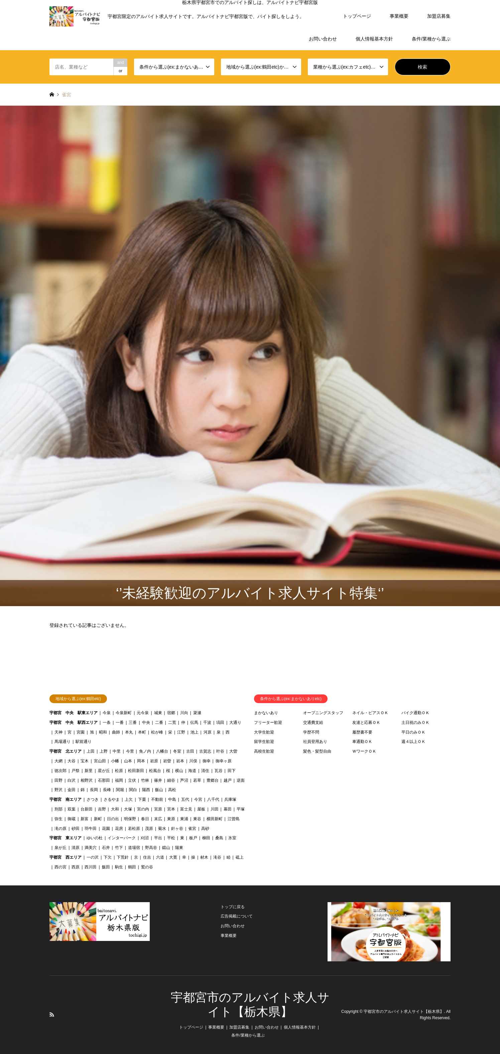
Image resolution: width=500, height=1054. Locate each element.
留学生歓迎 (264, 741)
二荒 (172, 722)
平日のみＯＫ (413, 732)
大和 (115, 809)
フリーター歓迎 (268, 722)
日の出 (113, 819)
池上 (195, 732)
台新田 (87, 809)
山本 (128, 761)
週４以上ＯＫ (413, 741)
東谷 (197, 819)
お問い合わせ (323, 38)
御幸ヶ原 (224, 761)
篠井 (158, 780)
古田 (190, 751)
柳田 (206, 838)
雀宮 (192, 828)
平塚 (241, 809)
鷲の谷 (147, 867)
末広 (158, 819)
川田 (215, 809)
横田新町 (215, 819)
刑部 (58, 809)
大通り (235, 722)
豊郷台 (213, 780)
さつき (93, 799)
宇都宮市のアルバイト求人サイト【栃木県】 (404, 1011)
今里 (130, 751)
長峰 (107, 789)
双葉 (72, 809)
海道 (192, 770)
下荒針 (123, 857)
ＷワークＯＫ (364, 751)
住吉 (147, 857)
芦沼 (184, 780)
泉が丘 (60, 847)
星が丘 (104, 770)
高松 (172, 789)
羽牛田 (91, 828)
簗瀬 (197, 712)
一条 (107, 722)
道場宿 (134, 847)
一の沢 (93, 857)
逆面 (241, 780)
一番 (120, 722)
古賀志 (205, 751)
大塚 (128, 809)
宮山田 (100, 761)
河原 (208, 732)
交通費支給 (313, 722)
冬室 (177, 751)
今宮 (198, 799)
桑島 (219, 838)
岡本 (141, 761)
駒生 (119, 867)
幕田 (228, 809)
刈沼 (145, 838)
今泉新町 (124, 712)
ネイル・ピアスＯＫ (370, 712)
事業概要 (399, 16)
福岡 (119, 780)
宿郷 (171, 712)
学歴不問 (311, 732)
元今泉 (143, 712)
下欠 (108, 857)
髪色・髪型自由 (317, 751)
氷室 (232, 838)
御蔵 (72, 819)
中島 (172, 799)
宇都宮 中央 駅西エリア (73, 722)
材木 (204, 857)
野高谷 (151, 847)
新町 (98, 819)
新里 (89, 770)
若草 (197, 780)
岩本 (180, 761)
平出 (158, 838)
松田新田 (136, 770)
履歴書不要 (362, 732)
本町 (142, 732)
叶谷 (220, 751)
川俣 (193, 761)
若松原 (134, 828)
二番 (159, 722)
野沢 (58, 789)
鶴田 (132, 867)
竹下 (119, 847)
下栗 (142, 799)
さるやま (112, 799)
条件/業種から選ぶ (431, 38)
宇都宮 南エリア (65, 799)
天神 (58, 732)
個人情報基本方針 (374, 38)
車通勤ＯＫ (362, 741)
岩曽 (167, 761)
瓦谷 (219, 770)
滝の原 (60, 828)
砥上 (240, 857)
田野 (58, 780)
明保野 (130, 819)
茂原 (149, 828)
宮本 (171, 809)
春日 (145, 819)
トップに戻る (233, 906)
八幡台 (162, 751)
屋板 (201, 809)
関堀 (120, 789)
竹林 (145, 780)
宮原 (158, 809)
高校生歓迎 (264, 751)
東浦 (184, 819)
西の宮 (60, 867)
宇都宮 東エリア (65, 838)
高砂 (205, 828)
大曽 (233, 751)
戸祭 (76, 770)
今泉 (107, 712)
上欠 (129, 799)
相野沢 (87, 780)
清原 (76, 847)
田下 (232, 770)
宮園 (81, 732)
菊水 (162, 828)
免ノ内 (145, 751)
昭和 (103, 732)
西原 (76, 867)
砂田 (76, 828)
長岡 (94, 789)
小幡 (115, 761)
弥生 (58, 819)
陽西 (146, 789)
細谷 (171, 780)
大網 (58, 761)
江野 (181, 732)
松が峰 (157, 732)
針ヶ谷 (177, 828)
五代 (185, 799)
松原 (119, 770)
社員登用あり (315, 741)
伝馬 (194, 722)
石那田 (104, 780)
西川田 (91, 867)
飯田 (106, 867)
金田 (72, 789)
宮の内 (143, 809)
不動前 (157, 799)
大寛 (173, 857)
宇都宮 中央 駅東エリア (73, 712)
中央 (146, 722)
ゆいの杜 (95, 838)
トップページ (357, 16)
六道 (160, 857)
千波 (207, 722)
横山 (179, 770)
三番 (133, 722)
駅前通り (84, 741)
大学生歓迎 (264, 732)
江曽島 (234, 819)
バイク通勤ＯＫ (415, 712)
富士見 (186, 809)
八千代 (213, 799)
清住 (205, 770)
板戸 (193, 838)
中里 (117, 751)
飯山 (159, 789)
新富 (85, 819)
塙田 (220, 722)
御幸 (207, 761)
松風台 (155, 770)
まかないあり (266, 712)
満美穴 (91, 847)
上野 (104, 751)
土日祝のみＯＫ (415, 722)
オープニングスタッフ (323, 712)
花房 (119, 828)
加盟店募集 (439, 16)
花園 (106, 828)
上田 (91, 751)
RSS (51, 1014)
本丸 (129, 732)
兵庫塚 (230, 799)
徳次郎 (60, 770)
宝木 (85, 761)
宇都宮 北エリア (65, 751)
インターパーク (122, 838)
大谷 (72, 761)
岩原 (154, 761)
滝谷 (217, 857)
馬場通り (62, 741)
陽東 (179, 847)
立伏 (132, 780)
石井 (106, 847)
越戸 (228, 780)
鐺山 (166, 847)
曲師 (116, 732)
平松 (171, 838)
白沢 (72, 780)
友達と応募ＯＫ (366, 722)
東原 (171, 819)
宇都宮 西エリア (65, 857)
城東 (158, 712)
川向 (184, 712)
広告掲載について (237, 916)
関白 (133, 789)
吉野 (102, 809)
